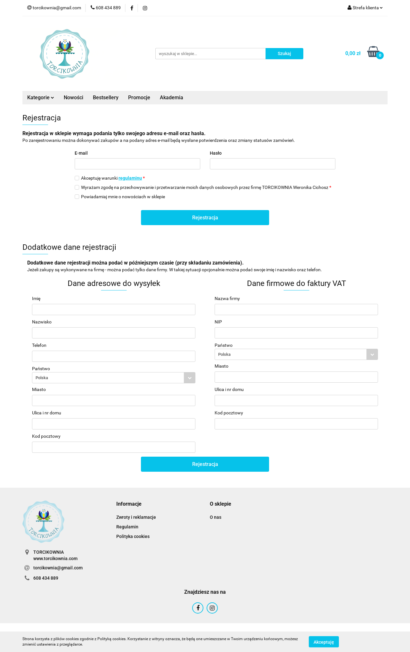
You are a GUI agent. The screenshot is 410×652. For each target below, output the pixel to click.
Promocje (139, 97)
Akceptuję (324, 641)
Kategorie (40, 97)
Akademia (171, 97)
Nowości (73, 97)
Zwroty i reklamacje (136, 517)
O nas (215, 517)
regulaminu (130, 178)
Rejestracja (205, 218)
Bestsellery (106, 97)
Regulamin (127, 526)
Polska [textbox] (42, 377)
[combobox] (113, 377)
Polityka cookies (133, 536)
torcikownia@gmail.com (58, 567)
